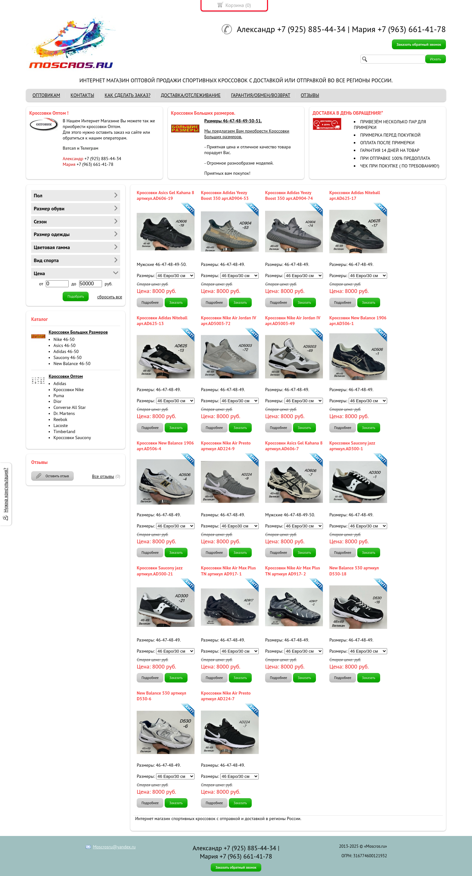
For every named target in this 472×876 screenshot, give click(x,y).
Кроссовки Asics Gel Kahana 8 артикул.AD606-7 (294, 446)
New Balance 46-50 (71, 363)
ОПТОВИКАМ (46, 95)
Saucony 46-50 (67, 357)
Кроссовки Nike (68, 389)
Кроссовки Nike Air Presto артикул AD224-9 (225, 446)
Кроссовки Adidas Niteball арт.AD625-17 (354, 195)
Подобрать (75, 296)
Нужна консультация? (6, 490)
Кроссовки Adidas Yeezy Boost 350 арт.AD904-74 (289, 195)
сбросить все (109, 297)
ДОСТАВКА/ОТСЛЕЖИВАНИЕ (191, 95)
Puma (58, 395)
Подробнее (150, 302)
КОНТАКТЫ (82, 95)
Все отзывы (103, 476)
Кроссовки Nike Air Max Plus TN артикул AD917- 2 (292, 570)
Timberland (64, 431)
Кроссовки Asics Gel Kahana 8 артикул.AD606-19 (165, 195)
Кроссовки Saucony (72, 437)
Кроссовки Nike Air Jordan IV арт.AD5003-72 (228, 320)
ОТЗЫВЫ (310, 95)
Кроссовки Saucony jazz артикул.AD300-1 (352, 446)
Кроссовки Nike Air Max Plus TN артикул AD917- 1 (228, 570)
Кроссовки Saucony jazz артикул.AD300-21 (159, 570)
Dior (57, 401)
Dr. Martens (64, 413)
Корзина (234, 5)
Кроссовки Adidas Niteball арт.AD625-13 (162, 320)
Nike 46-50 (63, 339)
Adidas (59, 383)
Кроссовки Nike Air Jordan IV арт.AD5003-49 (292, 320)
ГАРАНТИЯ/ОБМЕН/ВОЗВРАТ (260, 95)
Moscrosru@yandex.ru (114, 847)
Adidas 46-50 (66, 351)
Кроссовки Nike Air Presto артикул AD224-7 (225, 696)
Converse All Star (69, 407)
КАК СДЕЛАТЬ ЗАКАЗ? (127, 95)
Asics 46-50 (64, 345)
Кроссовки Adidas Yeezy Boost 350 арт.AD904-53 (225, 195)
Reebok (60, 419)
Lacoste (60, 425)
